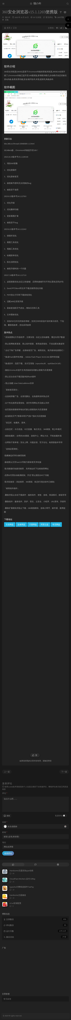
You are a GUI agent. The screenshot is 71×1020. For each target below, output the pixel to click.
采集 (7, 20)
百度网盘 (10, 524)
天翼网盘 (33, 524)
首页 (7, 28)
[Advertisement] (35, 638)
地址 (4, 842)
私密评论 (59, 815)
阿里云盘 (44, 524)
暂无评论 (49, 17)
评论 (4, 793)
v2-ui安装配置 (15, 903)
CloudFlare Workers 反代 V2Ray (22, 879)
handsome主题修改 (18, 895)
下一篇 (64, 771)
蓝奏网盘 (21, 524)
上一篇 (7, 771)
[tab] (13, 864)
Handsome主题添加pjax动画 (21, 870)
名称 (4, 822)
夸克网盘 (56, 524)
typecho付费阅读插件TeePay (22, 887)
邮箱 (4, 832)
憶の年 (7, 17)
